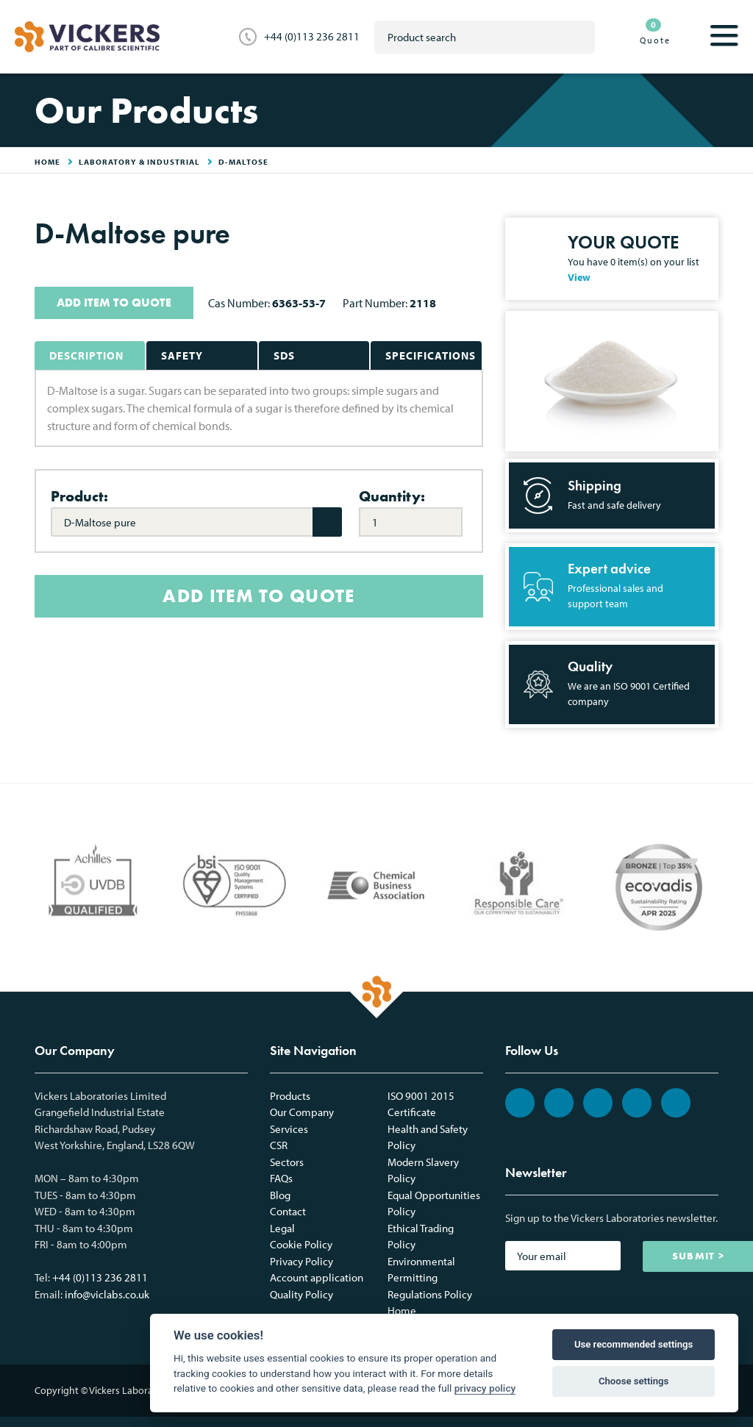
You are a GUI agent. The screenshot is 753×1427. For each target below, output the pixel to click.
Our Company (302, 1112)
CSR (279, 1145)
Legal (282, 1228)
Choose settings (633, 1381)
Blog (280, 1195)
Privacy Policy (301, 1261)
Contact (288, 1211)
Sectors (287, 1162)
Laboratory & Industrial (139, 162)
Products (290, 1096)
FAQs (281, 1178)
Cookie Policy (301, 1244)
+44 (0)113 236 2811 (312, 36)
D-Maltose (243, 162)
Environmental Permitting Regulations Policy (430, 1277)
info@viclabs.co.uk (107, 1294)
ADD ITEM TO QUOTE (114, 302)
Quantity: (392, 496)
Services (289, 1129)
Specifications (430, 355)
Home (402, 1310)
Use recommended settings (633, 1344)
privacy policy (485, 1388)
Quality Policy (301, 1294)
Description (86, 355)
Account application (316, 1277)
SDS (284, 355)
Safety (182, 355)
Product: (79, 496)
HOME (47, 162)
